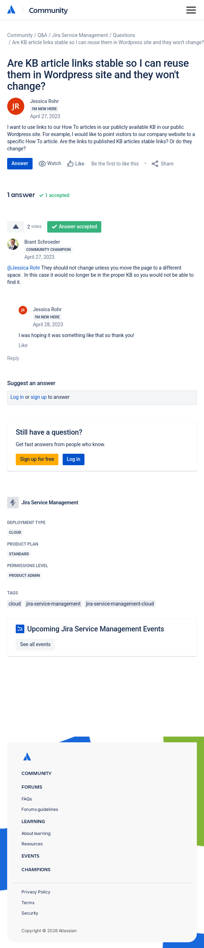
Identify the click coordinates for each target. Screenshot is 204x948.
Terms (27, 902)
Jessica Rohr (44, 101)
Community (48, 10)
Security (29, 913)
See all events (35, 644)
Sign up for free (37, 459)
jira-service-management (53, 604)
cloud (15, 604)
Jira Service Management (80, 35)
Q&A (42, 35)
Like (23, 345)
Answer (19, 163)
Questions (124, 35)
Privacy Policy (35, 892)
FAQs (26, 799)
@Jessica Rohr (23, 268)
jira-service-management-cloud (120, 604)
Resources (32, 843)
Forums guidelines (39, 809)
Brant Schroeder (42, 242)
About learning (35, 833)
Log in (17, 397)
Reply (13, 358)
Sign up (39, 397)
